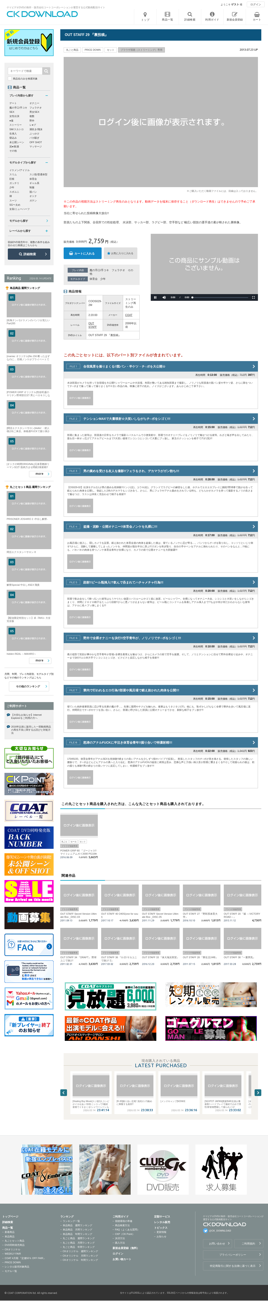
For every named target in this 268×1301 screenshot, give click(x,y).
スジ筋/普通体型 (38, 174)
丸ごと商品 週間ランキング (79, 1238)
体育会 (94, 278)
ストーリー (15, 124)
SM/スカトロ (16, 129)
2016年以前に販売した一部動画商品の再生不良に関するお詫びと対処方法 (31, 729)
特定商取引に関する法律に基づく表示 (232, 1266)
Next (258, 1092)
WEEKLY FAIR (13, 1253)
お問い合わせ (217, 1243)
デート (13, 103)
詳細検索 (29, 254)
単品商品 (10, 1236)
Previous (63, 1092)
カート (257, 19)
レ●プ (32, 124)
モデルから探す (18, 220)
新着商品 (10, 1232)
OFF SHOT (35, 142)
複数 (31, 116)
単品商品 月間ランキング (77, 1229)
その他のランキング (28, 686)
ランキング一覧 (71, 1221)
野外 (31, 120)
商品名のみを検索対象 (25, 78)
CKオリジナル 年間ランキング (80, 1260)
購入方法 (120, 1242)
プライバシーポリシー (232, 1254)
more (39, 473)
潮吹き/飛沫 (35, 129)
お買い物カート (122, 1259)
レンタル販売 (162, 1222)
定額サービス (162, 1216)
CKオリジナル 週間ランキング (80, 1251)
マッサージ (35, 146)
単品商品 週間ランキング (77, 1225)
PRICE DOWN (13, 1262)
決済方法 (120, 1238)
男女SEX (34, 112)
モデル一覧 (11, 1271)
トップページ (10, 1216)
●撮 (11, 120)
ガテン (33, 200)
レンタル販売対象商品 (17, 1266)
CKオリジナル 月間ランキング (80, 1255)
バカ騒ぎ (34, 137)
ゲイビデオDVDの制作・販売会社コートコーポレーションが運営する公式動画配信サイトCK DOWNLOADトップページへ (42, 14)
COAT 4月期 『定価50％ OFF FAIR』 (25, 1258)
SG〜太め (14, 204)
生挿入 (13, 133)
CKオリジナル (12, 1249)
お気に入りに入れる (122, 253)
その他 (13, 150)
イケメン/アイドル (19, 170)
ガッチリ (14, 183)
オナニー (34, 103)
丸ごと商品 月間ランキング (79, 1242)
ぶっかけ (34, 133)
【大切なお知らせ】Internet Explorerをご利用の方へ (26, 716)
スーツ (13, 200)
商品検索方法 (122, 1225)
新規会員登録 (235, 19)
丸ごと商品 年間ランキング (79, 1247)
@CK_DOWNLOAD (220, 1230)
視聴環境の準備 (123, 1221)
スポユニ (14, 191)
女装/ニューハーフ (19, 209)
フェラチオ (118, 270)
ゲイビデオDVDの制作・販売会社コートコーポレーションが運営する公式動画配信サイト (56, 7)
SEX (11, 112)
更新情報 (161, 1232)
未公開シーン (16, 142)
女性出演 (14, 116)
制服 (31, 187)
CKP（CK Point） (125, 1234)
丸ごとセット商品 (14, 1240)
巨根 (11, 179)
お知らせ (161, 1236)
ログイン (255, 4)
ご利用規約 (248, 1243)
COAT (128, 315)
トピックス (161, 1227)
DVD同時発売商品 (15, 1245)
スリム (13, 174)
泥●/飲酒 (14, 146)
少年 (103, 278)
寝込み (13, 137)
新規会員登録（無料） (126, 1248)
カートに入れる (84, 253)
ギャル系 (34, 183)
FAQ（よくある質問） (127, 1229)
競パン (33, 191)
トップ (145, 19)
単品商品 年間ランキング (77, 1234)
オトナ (33, 196)
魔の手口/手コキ (99, 270)
